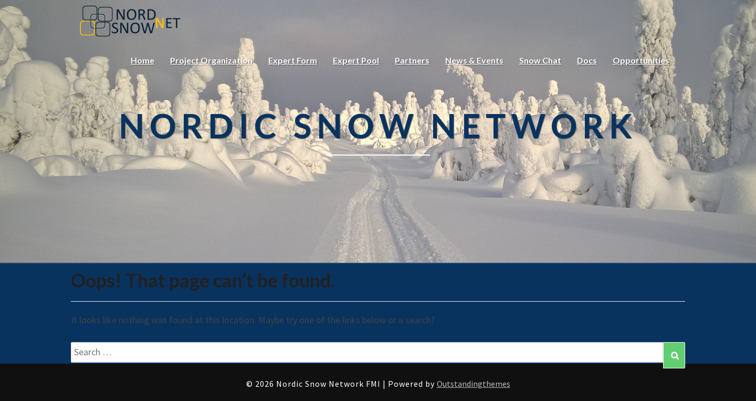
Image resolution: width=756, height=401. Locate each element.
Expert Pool (356, 60)
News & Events (474, 60)
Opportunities (641, 60)
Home (142, 60)
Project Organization (211, 60)
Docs (587, 60)
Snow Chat (540, 60)
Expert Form (292, 60)
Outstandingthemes (473, 383)
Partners (412, 60)
